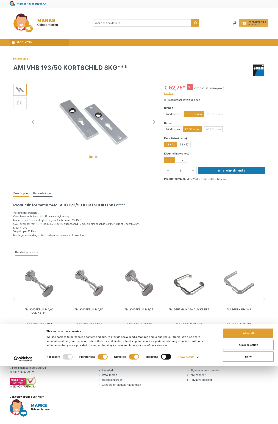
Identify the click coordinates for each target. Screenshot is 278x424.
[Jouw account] (234, 22)
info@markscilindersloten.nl (29, 367)
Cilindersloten (198, 365)
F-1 (169, 159)
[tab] (21, 193)
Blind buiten (173, 129)
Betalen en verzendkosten (117, 365)
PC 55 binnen (194, 114)
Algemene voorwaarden (205, 370)
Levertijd (107, 370)
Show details (186, 414)
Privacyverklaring (201, 379)
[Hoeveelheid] (180, 170)
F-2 (182, 159)
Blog (193, 360)
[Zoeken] (195, 23)
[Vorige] (32, 122)
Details (39, 333)
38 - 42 (170, 144)
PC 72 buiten (214, 130)
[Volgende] (154, 122)
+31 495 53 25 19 (23, 372)
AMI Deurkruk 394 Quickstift (189, 309)
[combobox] (142, 23)
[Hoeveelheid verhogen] (193, 170)
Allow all (248, 391)
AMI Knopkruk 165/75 (139, 309)
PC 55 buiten (192, 129)
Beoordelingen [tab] (42, 193)
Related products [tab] (26, 252)
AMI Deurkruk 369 (239, 309)
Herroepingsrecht (112, 379)
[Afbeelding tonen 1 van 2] (90, 157)
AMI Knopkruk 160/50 (89, 309)
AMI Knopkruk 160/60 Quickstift (39, 311)
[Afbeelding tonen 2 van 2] (96, 157)
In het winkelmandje (231, 170)
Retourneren (109, 375)
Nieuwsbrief (198, 375)
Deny (248, 414)
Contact (106, 360)
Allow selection (248, 403)
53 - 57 (184, 144)
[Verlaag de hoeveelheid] (168, 170)
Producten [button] (22, 42)
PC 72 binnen (216, 115)
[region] (85, 122)
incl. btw (169, 93)
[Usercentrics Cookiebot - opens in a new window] (22, 417)
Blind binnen (173, 114)
